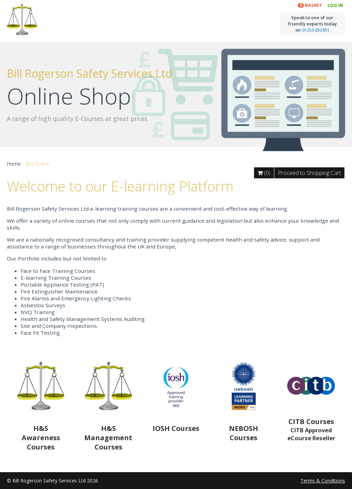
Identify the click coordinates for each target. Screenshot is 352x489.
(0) (264, 173)
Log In (335, 5)
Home (14, 163)
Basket (312, 5)
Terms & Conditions (322, 480)
